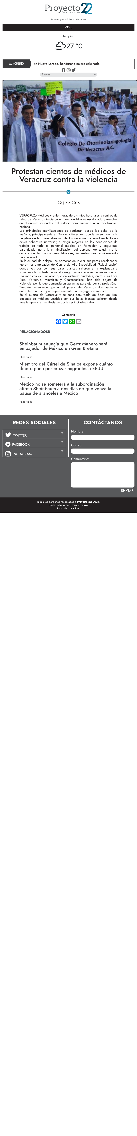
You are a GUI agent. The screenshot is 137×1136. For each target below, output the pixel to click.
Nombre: (77, 431)
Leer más (26, 357)
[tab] (34, 434)
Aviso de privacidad (68, 508)
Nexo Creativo (79, 505)
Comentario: (80, 459)
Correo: (76, 445)
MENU (68, 27)
